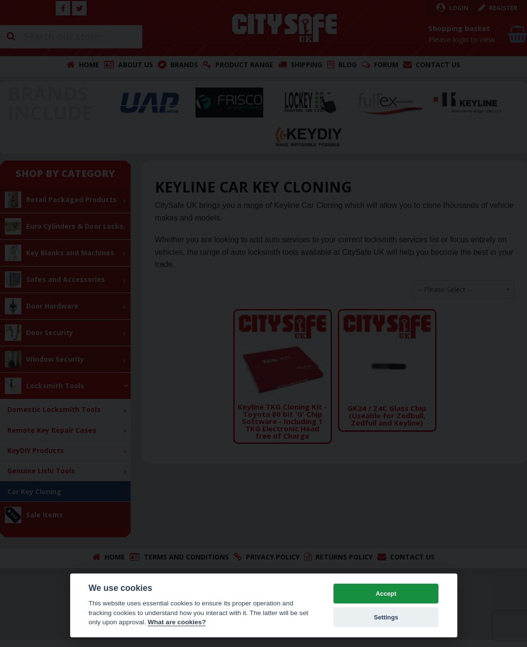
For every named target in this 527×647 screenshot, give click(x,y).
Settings (386, 617)
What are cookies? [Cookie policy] (177, 622)
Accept (386, 593)
